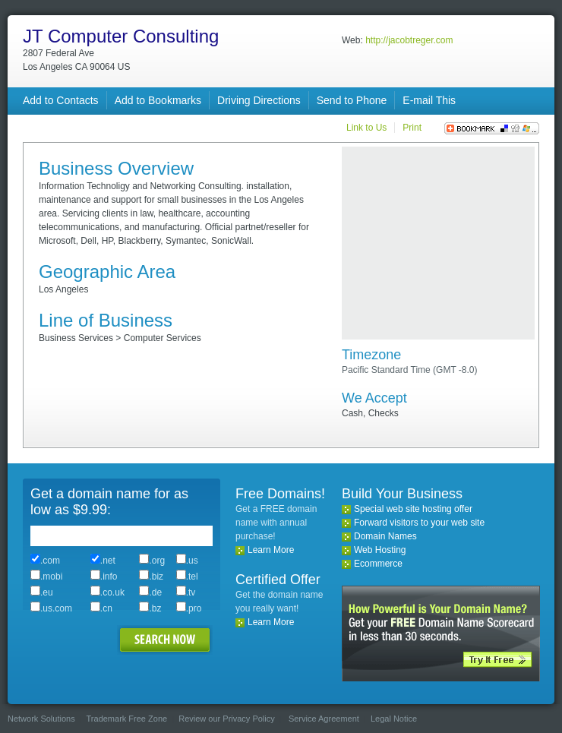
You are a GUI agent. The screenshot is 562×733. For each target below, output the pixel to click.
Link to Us (366, 127)
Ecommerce (378, 563)
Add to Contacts (61, 100)
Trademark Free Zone (127, 718)
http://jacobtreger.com (409, 40)
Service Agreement (324, 718)
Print (412, 127)
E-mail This (429, 100)
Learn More (271, 550)
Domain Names (385, 536)
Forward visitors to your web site (419, 522)
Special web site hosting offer (413, 509)
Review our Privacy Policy (226, 718)
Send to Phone (352, 100)
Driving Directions (259, 100)
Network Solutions (41, 718)
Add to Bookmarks (158, 100)
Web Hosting (380, 550)
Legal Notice (394, 718)
